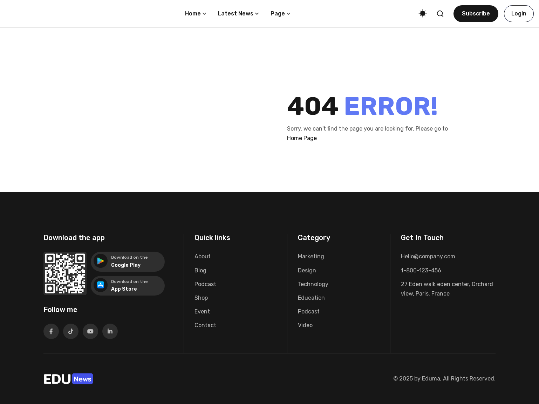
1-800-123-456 (421, 270)
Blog (200, 270)
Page (278, 13)
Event (202, 311)
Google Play (126, 265)
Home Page (302, 138)
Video (305, 325)
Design (307, 270)
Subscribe (476, 13)
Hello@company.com (428, 256)
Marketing (311, 256)
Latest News (235, 13)
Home (193, 13)
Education (311, 297)
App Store (124, 289)
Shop (201, 297)
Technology (313, 284)
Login (518, 13)
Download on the (129, 257)
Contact (205, 325)
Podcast (205, 284)
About (203, 256)
